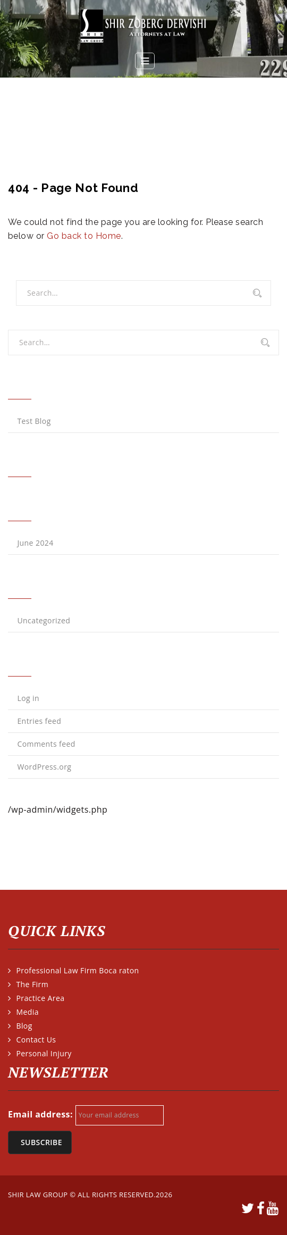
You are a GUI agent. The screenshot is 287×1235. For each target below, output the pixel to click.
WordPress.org (44, 767)
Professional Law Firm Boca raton (77, 970)
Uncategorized (43, 620)
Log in (28, 698)
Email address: (40, 1114)
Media (27, 1012)
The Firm (32, 984)
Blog (24, 1026)
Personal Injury (43, 1053)
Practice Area (40, 998)
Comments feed (46, 744)
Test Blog (33, 421)
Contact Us (36, 1039)
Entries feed (39, 721)
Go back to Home (84, 236)
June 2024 (35, 543)
